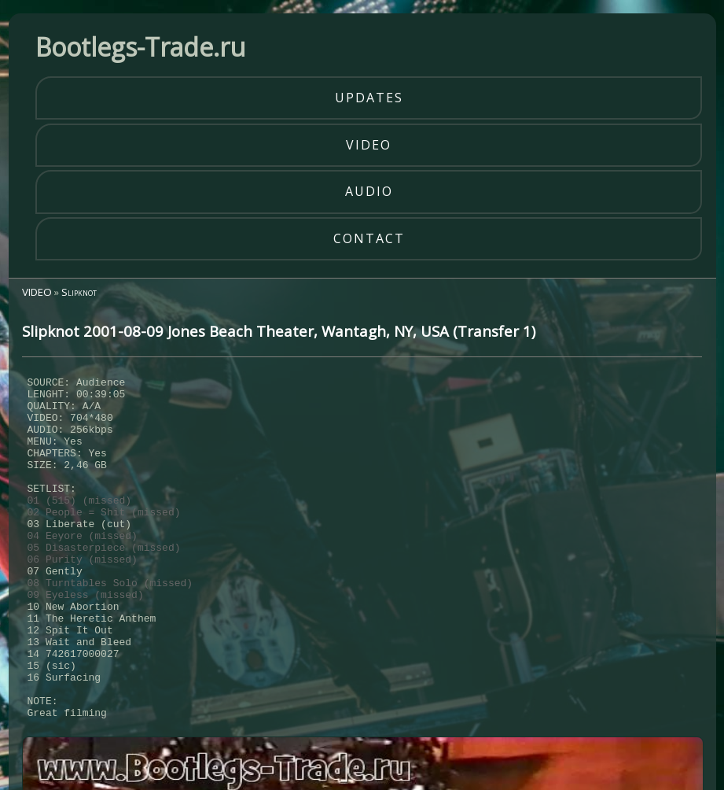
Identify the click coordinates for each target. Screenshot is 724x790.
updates (369, 97)
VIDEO (37, 292)
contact (369, 238)
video (368, 144)
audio (369, 191)
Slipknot (79, 292)
